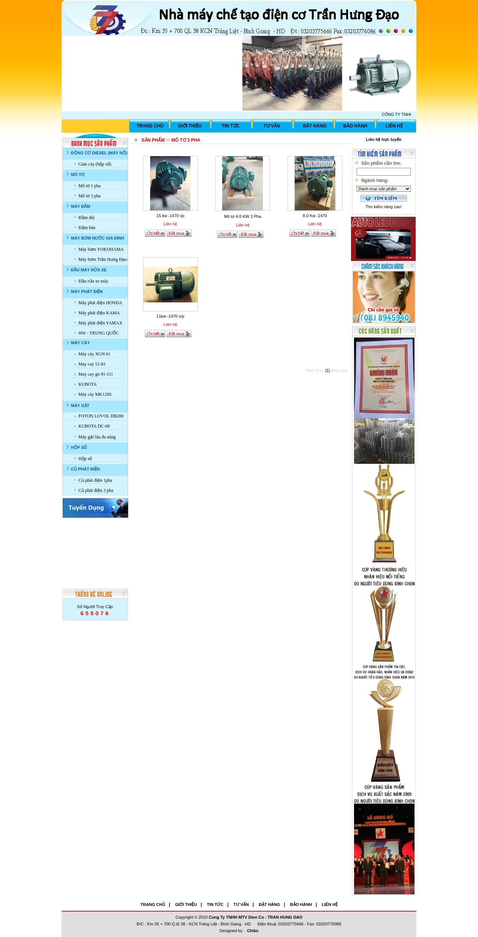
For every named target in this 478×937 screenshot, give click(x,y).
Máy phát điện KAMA (99, 312)
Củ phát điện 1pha (95, 480)
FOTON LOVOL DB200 (101, 416)
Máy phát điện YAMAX (100, 323)
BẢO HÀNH (355, 126)
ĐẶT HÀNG (315, 126)
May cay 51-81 (92, 364)
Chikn (252, 930)
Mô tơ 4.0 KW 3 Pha (242, 216)
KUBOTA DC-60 (94, 426)
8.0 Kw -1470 (315, 215)
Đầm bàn (86, 227)
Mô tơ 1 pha (89, 185)
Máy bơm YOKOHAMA (101, 249)
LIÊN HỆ (394, 126)
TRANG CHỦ (150, 126)
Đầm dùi (86, 217)
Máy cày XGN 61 (94, 354)
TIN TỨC (231, 126)
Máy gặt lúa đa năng (97, 437)
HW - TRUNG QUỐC (98, 333)
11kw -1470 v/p (170, 316)
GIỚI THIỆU (189, 126)
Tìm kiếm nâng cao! (383, 206)
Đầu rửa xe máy (93, 281)
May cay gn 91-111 (95, 374)
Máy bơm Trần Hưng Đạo (102, 259)
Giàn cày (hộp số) (94, 164)
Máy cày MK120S (95, 394)
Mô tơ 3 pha (89, 195)
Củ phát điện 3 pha (95, 490)
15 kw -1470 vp (170, 215)
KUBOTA (87, 384)
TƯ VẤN (272, 126)
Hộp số (85, 458)
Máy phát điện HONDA (100, 302)
